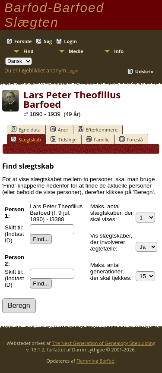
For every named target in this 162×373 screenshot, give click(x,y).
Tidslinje (63, 139)
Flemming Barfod (95, 360)
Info (119, 51)
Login (70, 41)
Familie (97, 139)
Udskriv (144, 71)
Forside (23, 41)
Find (28, 51)
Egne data (26, 129)
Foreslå (131, 139)
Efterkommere (98, 129)
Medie (76, 51)
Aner (59, 129)
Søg (48, 41)
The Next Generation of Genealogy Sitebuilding (104, 343)
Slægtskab (26, 139)
